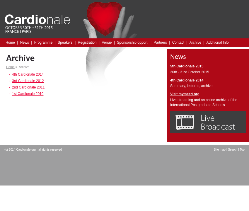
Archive (195, 42)
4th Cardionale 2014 (28, 74)
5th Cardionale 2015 (186, 66)
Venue (107, 42)
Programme (43, 42)
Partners (160, 42)
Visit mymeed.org (184, 94)
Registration (87, 42)
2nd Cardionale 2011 (28, 87)
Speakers (65, 42)
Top (242, 149)
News (24, 42)
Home (10, 42)
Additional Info (218, 42)
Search (232, 149)
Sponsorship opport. (132, 42)
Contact (178, 42)
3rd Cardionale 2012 (28, 81)
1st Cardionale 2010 (27, 94)
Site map (220, 149)
